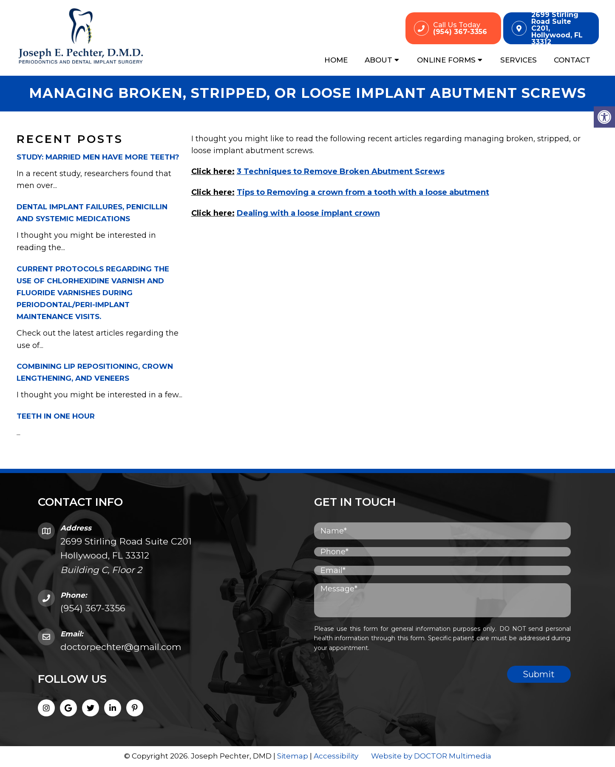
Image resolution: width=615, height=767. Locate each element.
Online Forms (446, 60)
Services (518, 60)
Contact (572, 60)
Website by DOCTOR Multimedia (431, 756)
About (378, 60)
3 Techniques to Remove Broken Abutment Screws (341, 172)
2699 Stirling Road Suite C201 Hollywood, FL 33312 (126, 556)
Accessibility (336, 756)
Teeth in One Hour (56, 416)
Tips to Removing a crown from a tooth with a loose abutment (363, 192)
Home (336, 60)
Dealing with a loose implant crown (308, 213)
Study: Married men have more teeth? (98, 157)
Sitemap (292, 756)
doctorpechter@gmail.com (120, 647)
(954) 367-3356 (92, 609)
